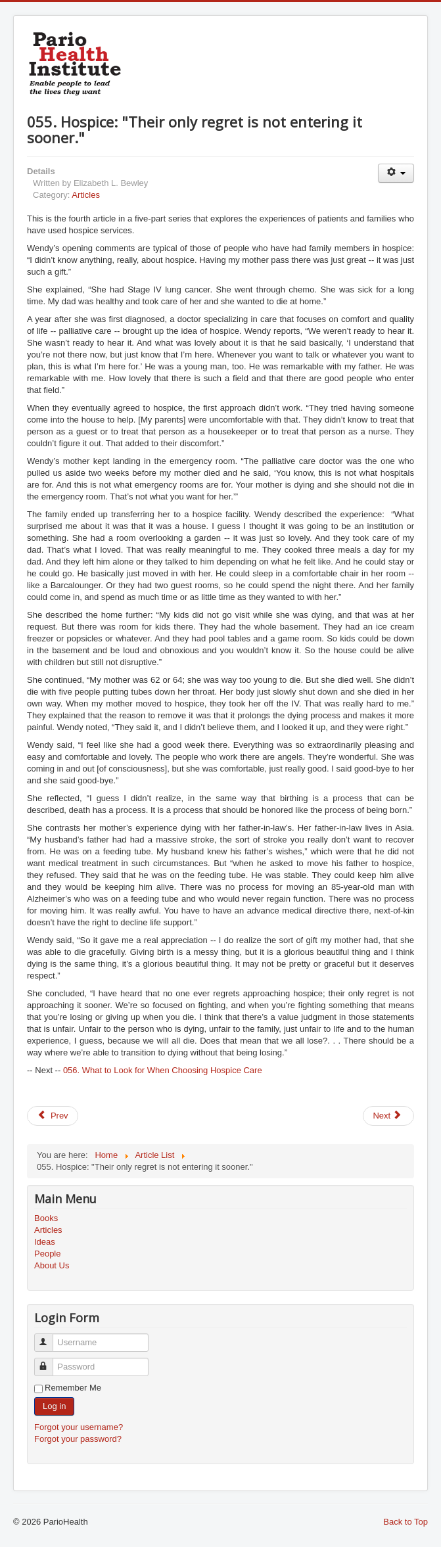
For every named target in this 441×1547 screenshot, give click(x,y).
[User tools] (396, 173)
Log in (54, 1406)
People (47, 1253)
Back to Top (405, 1522)
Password (49, 1361)
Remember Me (73, 1388)
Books (46, 1218)
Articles (86, 195)
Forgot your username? (78, 1427)
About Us (51, 1265)
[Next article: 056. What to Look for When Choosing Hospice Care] (388, 1116)
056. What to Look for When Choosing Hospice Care (162, 1070)
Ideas (44, 1242)
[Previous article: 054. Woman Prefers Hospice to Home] (52, 1116)
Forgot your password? (78, 1439)
